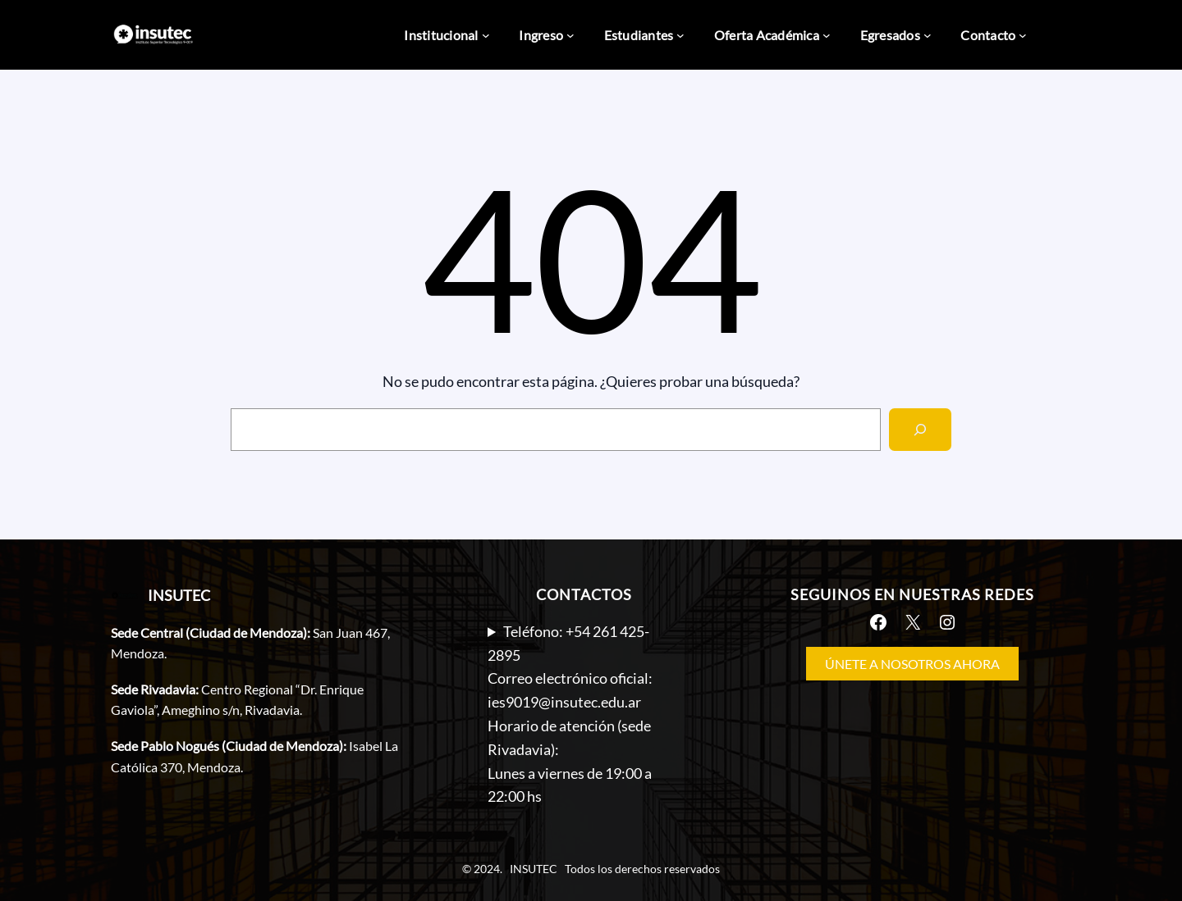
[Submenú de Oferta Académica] (826, 35)
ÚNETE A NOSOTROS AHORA (912, 663)
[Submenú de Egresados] (927, 35)
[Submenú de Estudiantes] (680, 35)
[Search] (920, 429)
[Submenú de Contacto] (1023, 35)
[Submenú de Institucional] (486, 35)
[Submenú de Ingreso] (570, 35)
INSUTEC (179, 595)
